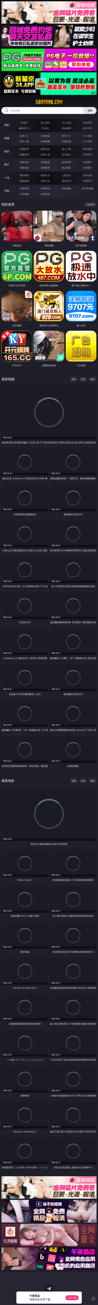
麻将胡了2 (24, 128)
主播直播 (66, 141)
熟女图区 (66, 167)
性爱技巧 (87, 180)
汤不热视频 (87, 188)
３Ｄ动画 (87, 135)
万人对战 (66, 122)
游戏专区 (87, 122)
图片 (6, 164)
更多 (92, 379)
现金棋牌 (66, 128)
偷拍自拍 (45, 148)
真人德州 (45, 122)
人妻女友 (66, 175)
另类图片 (87, 167)
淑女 (83, 780)
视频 (6, 138)
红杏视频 (24, 194)
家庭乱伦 (45, 175)
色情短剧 (45, 194)
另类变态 (87, 154)
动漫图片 (87, 162)
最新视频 (8, 379)
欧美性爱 (87, 148)
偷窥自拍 (24, 162)
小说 (6, 177)
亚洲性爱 (24, 148)
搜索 (90, 110)
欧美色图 (66, 162)
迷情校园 (24, 180)
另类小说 (45, 180)
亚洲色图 (45, 162)
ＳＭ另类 (87, 141)
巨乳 (83, 379)
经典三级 (45, 154)
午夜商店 (45, 188)
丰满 (73, 780)
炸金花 (45, 128)
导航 (6, 191)
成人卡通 (66, 148)
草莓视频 (66, 188)
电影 (6, 151)
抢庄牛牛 (87, 128)
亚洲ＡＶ (24, 135)
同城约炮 (24, 188)
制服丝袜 (24, 154)
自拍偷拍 (45, 135)
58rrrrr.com (49, 102)
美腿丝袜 (24, 167)
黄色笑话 (66, 180)
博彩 (6, 125)
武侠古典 (87, 175)
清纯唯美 (45, 167)
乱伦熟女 (66, 154)
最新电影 (8, 780)
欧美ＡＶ (66, 135)
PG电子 (24, 122)
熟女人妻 (24, 141)
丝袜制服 (45, 141)
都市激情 (24, 175)
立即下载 (72, 1297)
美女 (73, 379)
